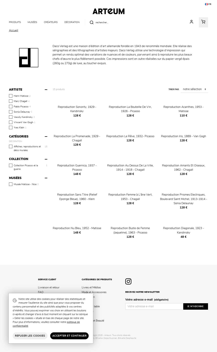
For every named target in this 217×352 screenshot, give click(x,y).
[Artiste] (28, 90)
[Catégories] (28, 136)
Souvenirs (88, 311)
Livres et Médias (91, 287)
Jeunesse (87, 316)
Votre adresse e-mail (147, 300)
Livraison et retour (48, 287)
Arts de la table (91, 306)
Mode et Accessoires (94, 292)
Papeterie (87, 301)
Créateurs (51, 22)
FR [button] (208, 4)
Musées (32, 22)
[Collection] (28, 159)
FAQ (40, 292)
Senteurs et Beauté (93, 320)
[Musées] (28, 178)
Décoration (72, 22)
